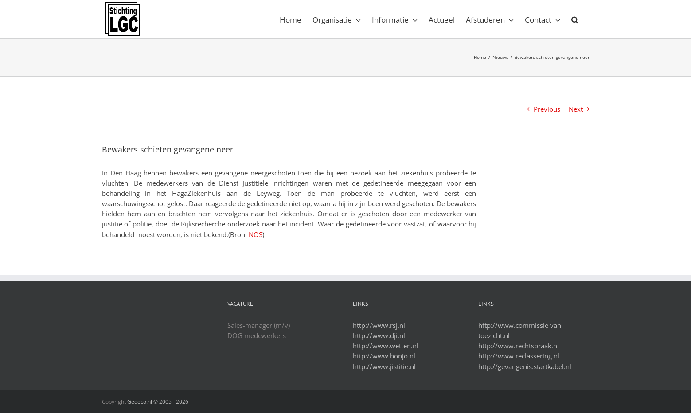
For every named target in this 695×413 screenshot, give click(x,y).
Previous (547, 109)
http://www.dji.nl (379, 335)
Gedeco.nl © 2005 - (157, 401)
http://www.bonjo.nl (384, 355)
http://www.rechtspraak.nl (518, 345)
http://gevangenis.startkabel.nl (524, 366)
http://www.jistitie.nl (384, 366)
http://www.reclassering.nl (518, 355)
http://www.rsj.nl (379, 325)
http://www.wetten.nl (385, 345)
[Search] (574, 19)
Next (576, 109)
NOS (255, 234)
